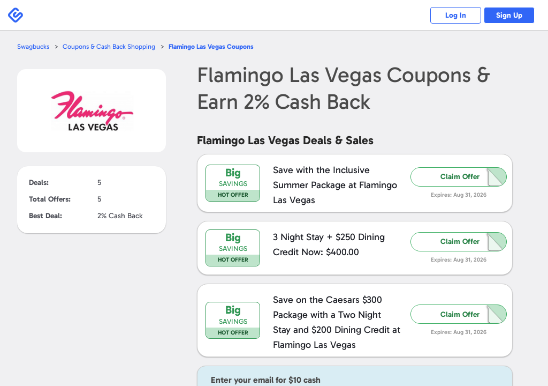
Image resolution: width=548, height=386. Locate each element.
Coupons (216, 46)
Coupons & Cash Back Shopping (111, 46)
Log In (452, 15)
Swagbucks (33, 46)
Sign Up (508, 15)
